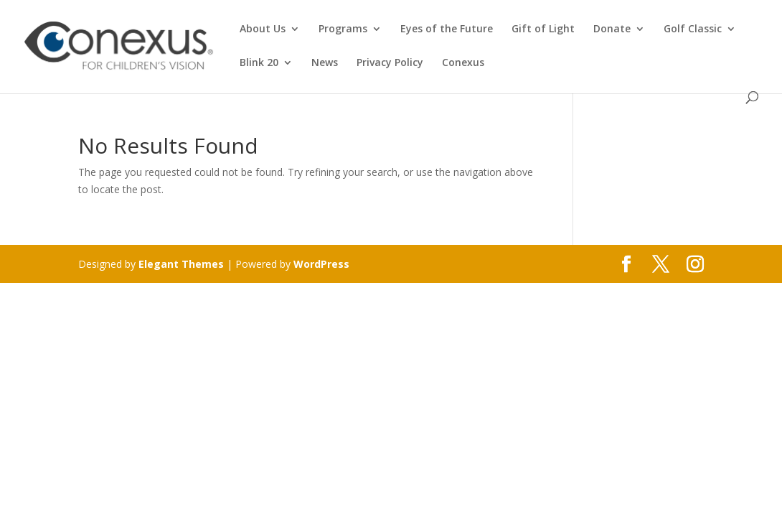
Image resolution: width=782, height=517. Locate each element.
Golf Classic (693, 29)
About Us (263, 29)
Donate (612, 29)
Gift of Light (543, 29)
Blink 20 (259, 63)
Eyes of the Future (446, 29)
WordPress (321, 264)
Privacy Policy (390, 63)
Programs (343, 29)
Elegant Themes (181, 264)
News (324, 63)
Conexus (463, 63)
